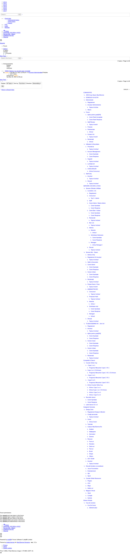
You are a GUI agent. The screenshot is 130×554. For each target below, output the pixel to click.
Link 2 (5, 3)
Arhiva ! (5, 49)
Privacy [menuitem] (5, 545)
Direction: (33, 83)
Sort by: (20, 83)
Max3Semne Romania (23, 542)
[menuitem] (68, 20)
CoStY (7, 72)
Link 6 (5, 9)
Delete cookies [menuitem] (7, 548)
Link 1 (5, 2)
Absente (2, 43)
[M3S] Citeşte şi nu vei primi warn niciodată (17, 71)
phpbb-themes (10, 542)
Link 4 (5, 6)
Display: (7, 83)
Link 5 (5, 8)
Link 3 (5, 5)
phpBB (9, 539)
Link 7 (5, 11)
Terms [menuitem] (5, 546)
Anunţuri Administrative (35, 72)
